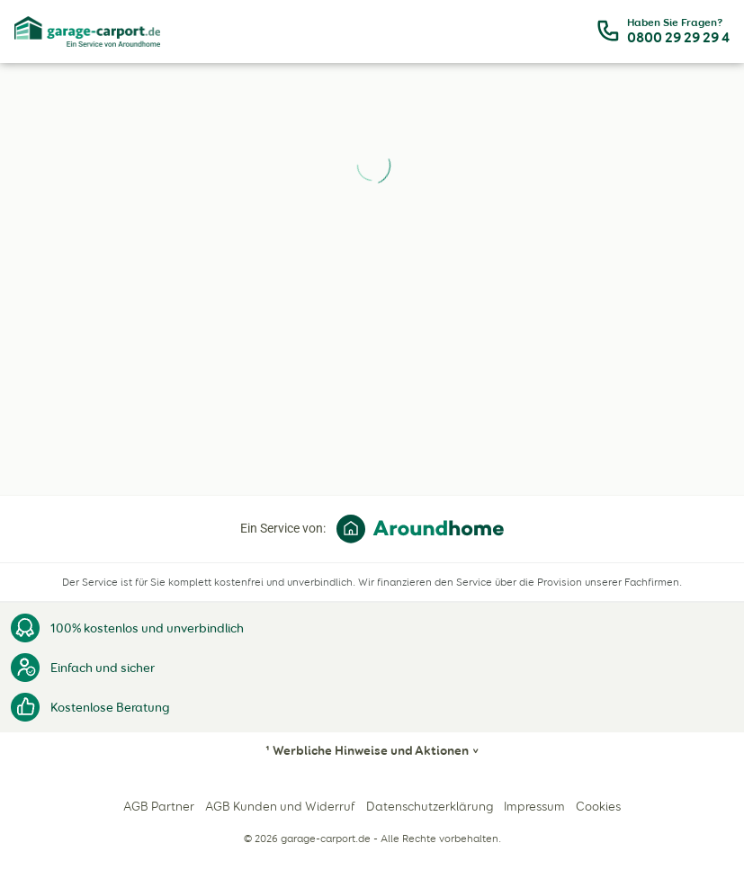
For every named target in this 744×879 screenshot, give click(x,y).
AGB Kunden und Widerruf (280, 806)
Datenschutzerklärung (429, 806)
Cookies (598, 806)
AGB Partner (158, 806)
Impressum (534, 806)
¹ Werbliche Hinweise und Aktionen (367, 750)
